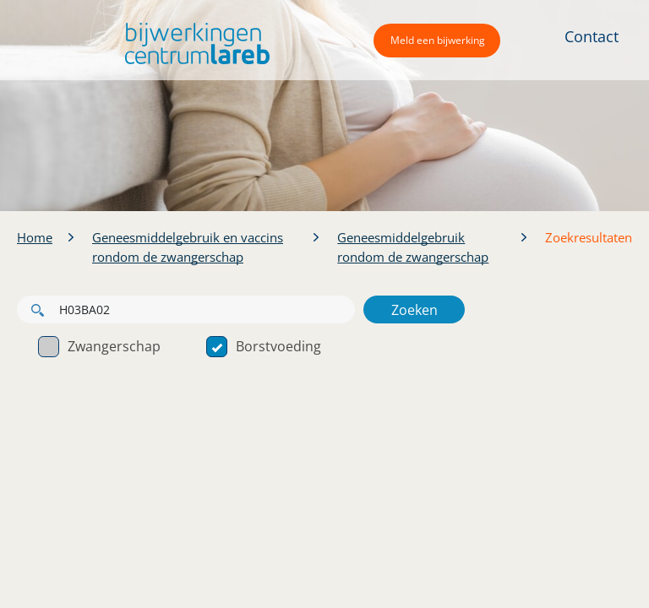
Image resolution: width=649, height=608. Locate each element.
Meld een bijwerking (437, 40)
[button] (193, 43)
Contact (591, 36)
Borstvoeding (263, 346)
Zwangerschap (99, 346)
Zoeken (414, 310)
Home (34, 237)
